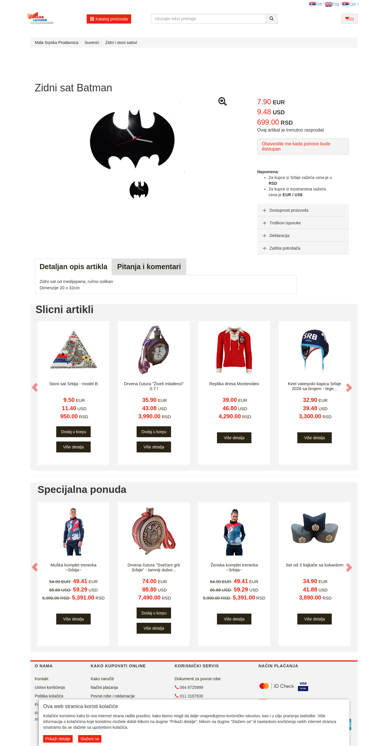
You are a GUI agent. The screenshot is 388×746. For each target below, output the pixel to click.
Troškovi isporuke (281, 223)
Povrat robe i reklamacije (113, 696)
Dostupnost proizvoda (284, 210)
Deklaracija (275, 235)
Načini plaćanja (104, 687)
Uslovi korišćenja (50, 687)
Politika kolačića (49, 696)
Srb (315, 4)
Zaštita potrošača (280, 248)
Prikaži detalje (57, 739)
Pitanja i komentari (149, 267)
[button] (35, 387)
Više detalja (73, 447)
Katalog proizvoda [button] (109, 19)
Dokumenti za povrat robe (198, 678)
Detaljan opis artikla (73, 267)
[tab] (303, 210)
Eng (332, 4)
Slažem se (89, 739)
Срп (349, 4)
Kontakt (41, 678)
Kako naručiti (102, 678)
